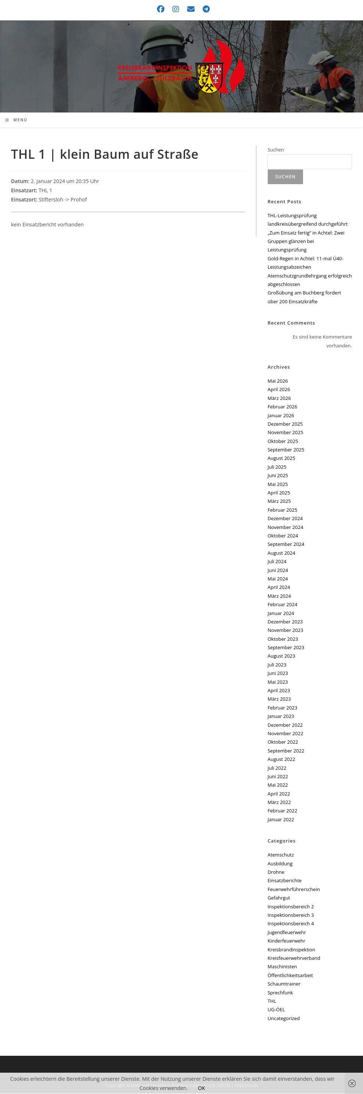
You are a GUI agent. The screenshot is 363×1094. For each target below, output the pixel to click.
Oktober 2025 (282, 442)
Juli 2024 (276, 562)
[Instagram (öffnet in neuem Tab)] (176, 9)
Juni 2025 (277, 476)
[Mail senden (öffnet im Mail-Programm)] (191, 9)
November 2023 (285, 631)
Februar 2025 (282, 510)
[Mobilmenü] (17, 121)
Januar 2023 (280, 717)
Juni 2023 (277, 674)
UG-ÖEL (276, 1010)
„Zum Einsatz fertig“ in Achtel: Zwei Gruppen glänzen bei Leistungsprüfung (305, 242)
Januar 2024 (280, 614)
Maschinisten (282, 967)
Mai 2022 (277, 786)
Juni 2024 (277, 571)
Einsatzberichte (284, 881)
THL (271, 1001)
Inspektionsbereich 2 (290, 907)
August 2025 (281, 459)
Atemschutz (280, 855)
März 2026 (279, 399)
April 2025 (278, 493)
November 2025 (285, 433)
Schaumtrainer (283, 984)
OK (201, 1087)
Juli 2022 (276, 768)
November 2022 (285, 734)
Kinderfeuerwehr (286, 942)
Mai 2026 (277, 381)
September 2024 (285, 545)
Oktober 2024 (282, 536)
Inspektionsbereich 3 (290, 915)
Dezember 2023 (285, 622)
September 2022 (285, 751)
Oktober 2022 (282, 743)
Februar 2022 (282, 811)
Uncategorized (283, 1019)
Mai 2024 (277, 579)
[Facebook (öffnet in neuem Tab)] (161, 9)
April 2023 (278, 691)
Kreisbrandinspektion (291, 950)
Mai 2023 (277, 682)
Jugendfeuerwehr (286, 933)
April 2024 (278, 588)
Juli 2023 (276, 665)
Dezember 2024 (285, 519)
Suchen (275, 150)
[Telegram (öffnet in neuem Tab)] (204, 9)
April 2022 (278, 794)
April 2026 (278, 390)
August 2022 (281, 760)
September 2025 (285, 450)
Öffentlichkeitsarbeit (290, 976)
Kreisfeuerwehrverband (293, 958)
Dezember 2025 (285, 424)
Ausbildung (279, 864)
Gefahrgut (278, 898)
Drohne (275, 872)
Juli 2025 (276, 467)
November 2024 (285, 528)
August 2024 (281, 553)
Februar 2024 (282, 605)
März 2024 (279, 596)
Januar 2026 (280, 416)
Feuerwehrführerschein (293, 890)
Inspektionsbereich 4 (290, 924)
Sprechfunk (280, 993)
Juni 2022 (277, 777)
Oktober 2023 (282, 639)
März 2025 (279, 502)
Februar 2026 (282, 407)
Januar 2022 (280, 820)
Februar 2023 (282, 708)
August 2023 (281, 657)
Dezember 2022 (285, 725)
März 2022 (279, 803)
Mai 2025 (277, 485)
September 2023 (285, 648)
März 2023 (279, 700)
